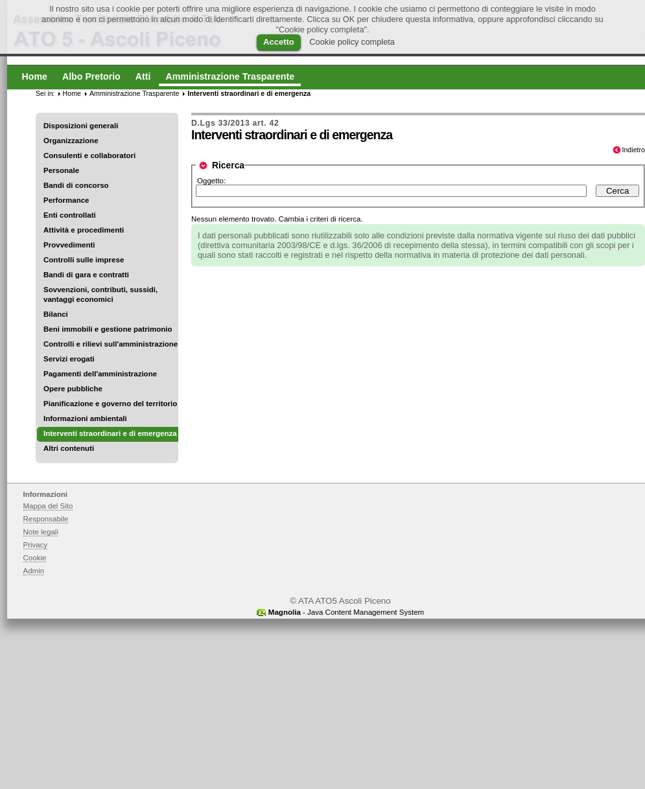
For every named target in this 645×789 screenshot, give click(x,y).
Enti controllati (69, 215)
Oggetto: (211, 181)
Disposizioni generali (80, 126)
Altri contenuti (68, 448)
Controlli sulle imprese (83, 260)
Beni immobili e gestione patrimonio (107, 329)
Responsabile (46, 519)
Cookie (35, 558)
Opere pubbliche (72, 389)
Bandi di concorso (76, 185)
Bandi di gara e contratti (86, 275)
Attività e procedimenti (83, 230)
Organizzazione (71, 140)
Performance (66, 200)
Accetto (278, 42)
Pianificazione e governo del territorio (110, 403)
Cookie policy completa (352, 42)
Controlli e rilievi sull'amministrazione (110, 344)
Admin (34, 571)
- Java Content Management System (346, 612)
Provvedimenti (69, 245)
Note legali (41, 532)
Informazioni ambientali (85, 418)
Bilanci (55, 314)
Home (72, 93)
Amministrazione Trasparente (134, 93)
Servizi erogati (69, 359)
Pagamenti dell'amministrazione (100, 374)
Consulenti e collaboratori (89, 155)
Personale (61, 170)
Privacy (35, 545)
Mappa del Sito (48, 506)
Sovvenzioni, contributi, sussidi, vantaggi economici (100, 294)
